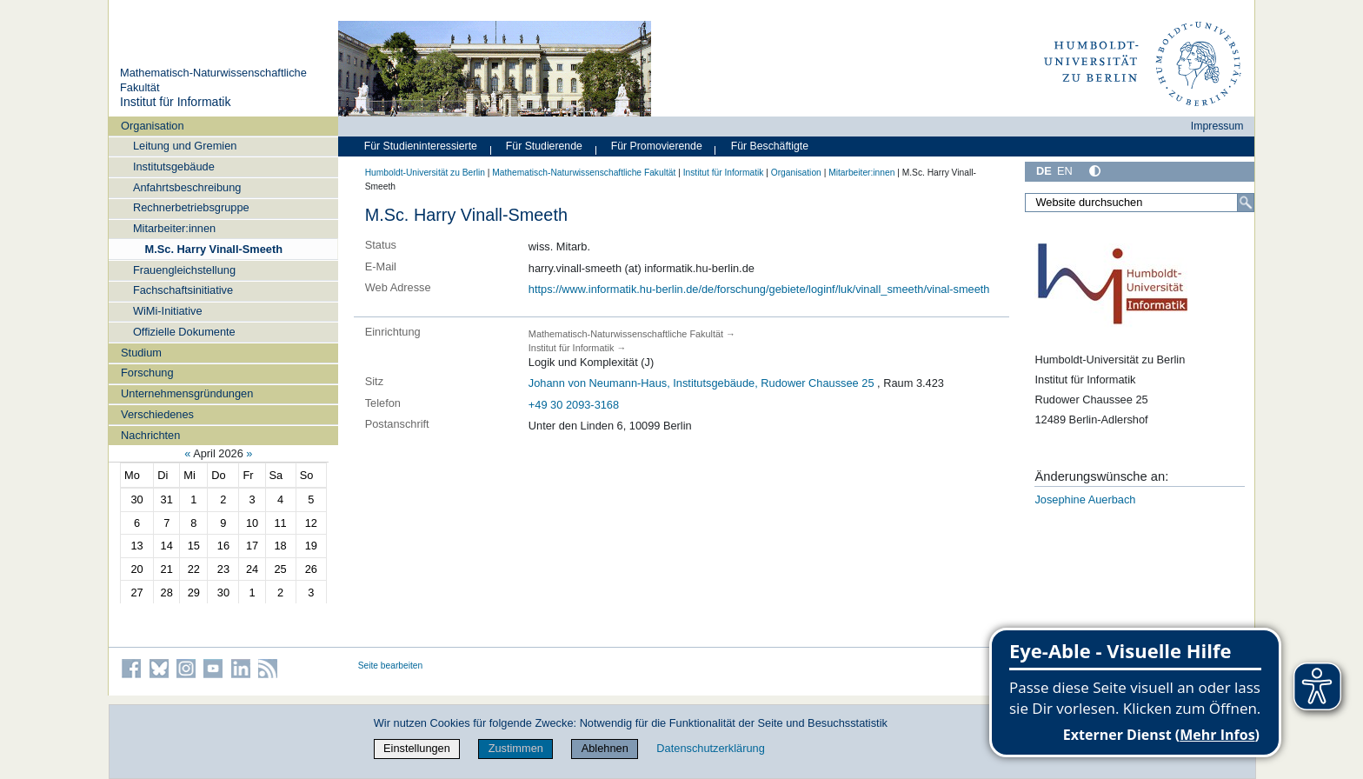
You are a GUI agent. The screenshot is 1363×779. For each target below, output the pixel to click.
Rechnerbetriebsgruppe (191, 207)
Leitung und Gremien (185, 145)
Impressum (1217, 126)
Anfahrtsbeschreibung (187, 187)
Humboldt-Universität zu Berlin (425, 172)
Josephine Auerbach (1084, 499)
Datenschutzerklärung (710, 748)
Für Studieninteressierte (420, 146)
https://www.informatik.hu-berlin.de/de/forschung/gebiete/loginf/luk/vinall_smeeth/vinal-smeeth (759, 289)
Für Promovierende (656, 146)
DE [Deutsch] (1044, 170)
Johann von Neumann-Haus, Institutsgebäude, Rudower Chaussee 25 (701, 383)
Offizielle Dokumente (184, 331)
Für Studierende (544, 146)
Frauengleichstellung (184, 269)
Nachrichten (150, 435)
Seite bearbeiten (390, 665)
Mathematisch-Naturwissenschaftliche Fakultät (583, 172)
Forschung (147, 372)
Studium (141, 352)
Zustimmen (516, 748)
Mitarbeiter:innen (174, 228)
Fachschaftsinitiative (183, 289)
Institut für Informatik (175, 102)
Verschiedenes (157, 414)
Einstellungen (416, 748)
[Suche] (1245, 202)
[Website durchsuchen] (1139, 202)
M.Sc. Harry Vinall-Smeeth (214, 249)
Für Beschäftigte (769, 146)
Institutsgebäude (174, 166)
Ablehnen (605, 748)
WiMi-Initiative (168, 310)
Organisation (152, 125)
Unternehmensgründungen (187, 393)
